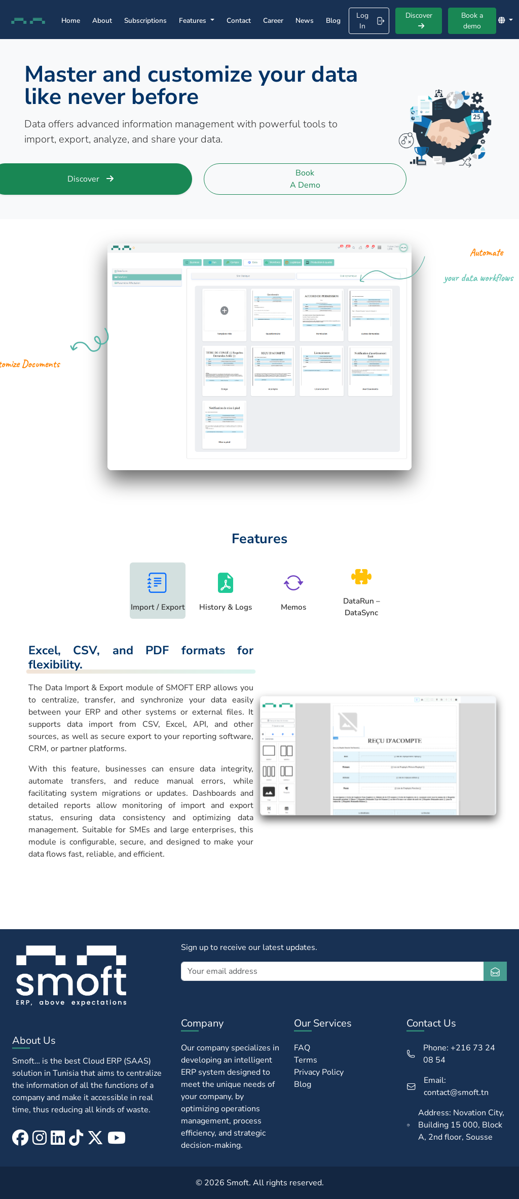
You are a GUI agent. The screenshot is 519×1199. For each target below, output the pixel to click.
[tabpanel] (259, 755)
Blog (333, 20)
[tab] (158, 590)
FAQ (302, 1047)
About (102, 20)
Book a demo (472, 21)
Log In (370, 21)
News (304, 20)
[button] (505, 20)
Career (273, 20)
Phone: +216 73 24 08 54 (450, 1054)
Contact (239, 20)
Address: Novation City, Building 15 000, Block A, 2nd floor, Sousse (455, 1125)
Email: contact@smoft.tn (447, 1086)
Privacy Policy (319, 1072)
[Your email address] (332, 971)
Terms (305, 1060)
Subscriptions (145, 20)
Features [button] (193, 20)
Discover (418, 20)
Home (70, 20)
